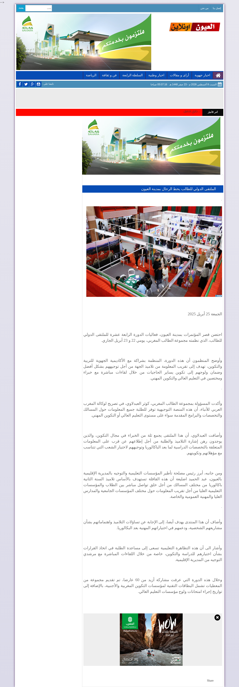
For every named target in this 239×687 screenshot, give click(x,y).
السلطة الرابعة (132, 75)
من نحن (204, 8)
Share (210, 680)
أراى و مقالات (179, 75)
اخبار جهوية (202, 75)
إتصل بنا (217, 8)
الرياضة (91, 75)
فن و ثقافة (109, 75)
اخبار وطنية (156, 75)
